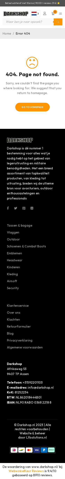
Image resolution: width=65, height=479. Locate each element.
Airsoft (12, 281)
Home (7, 33)
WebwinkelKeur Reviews (26, 471)
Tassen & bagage (19, 225)
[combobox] (35, 13)
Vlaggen (13, 232)
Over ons (13, 313)
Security (13, 288)
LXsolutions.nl (36, 437)
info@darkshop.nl (41, 387)
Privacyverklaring (20, 340)
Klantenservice (18, 306)
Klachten (13, 319)
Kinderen (13, 267)
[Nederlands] (35, 13)
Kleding (12, 274)
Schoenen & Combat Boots (26, 246)
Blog (10, 333)
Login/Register (45, 13)
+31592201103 (33, 382)
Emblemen (14, 253)
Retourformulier (19, 326)
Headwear (14, 260)
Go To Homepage (32, 107)
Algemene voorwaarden (25, 347)
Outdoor (13, 239)
